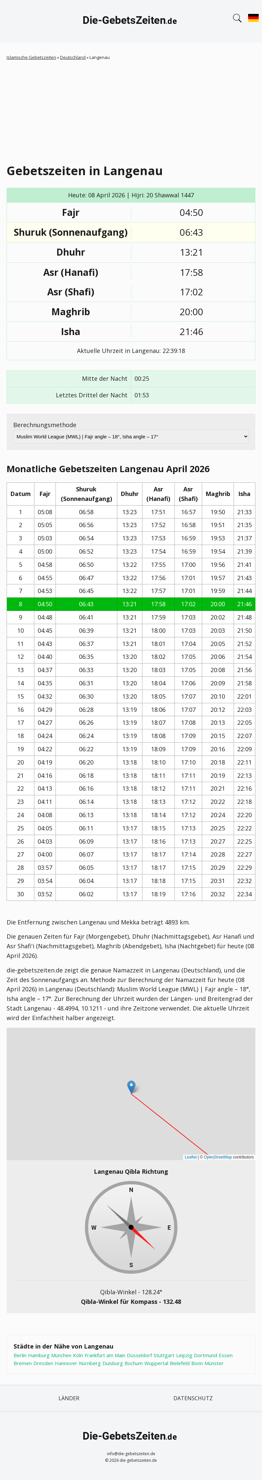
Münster (214, 1363)
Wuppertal (156, 1363)
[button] (131, 1087)
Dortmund (205, 1355)
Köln (78, 1355)
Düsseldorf (139, 1355)
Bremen (23, 1363)
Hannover (66, 1363)
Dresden (43, 1363)
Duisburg (112, 1363)
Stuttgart (164, 1355)
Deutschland (73, 57)
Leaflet (191, 1157)
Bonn (197, 1363)
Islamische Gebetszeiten (31, 57)
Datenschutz (193, 1398)
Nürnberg (90, 1363)
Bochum (134, 1363)
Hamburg (39, 1355)
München (61, 1355)
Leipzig (184, 1355)
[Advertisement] (131, 110)
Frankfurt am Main (105, 1355)
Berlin (20, 1355)
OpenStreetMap (218, 1157)
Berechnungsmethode (44, 425)
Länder (68, 1398)
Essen (226, 1355)
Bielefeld (180, 1363)
